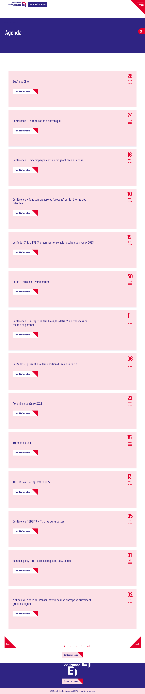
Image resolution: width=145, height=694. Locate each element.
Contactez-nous (71, 654)
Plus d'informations (22, 91)
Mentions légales (87, 690)
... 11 (88, 645)
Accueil (6, 22)
